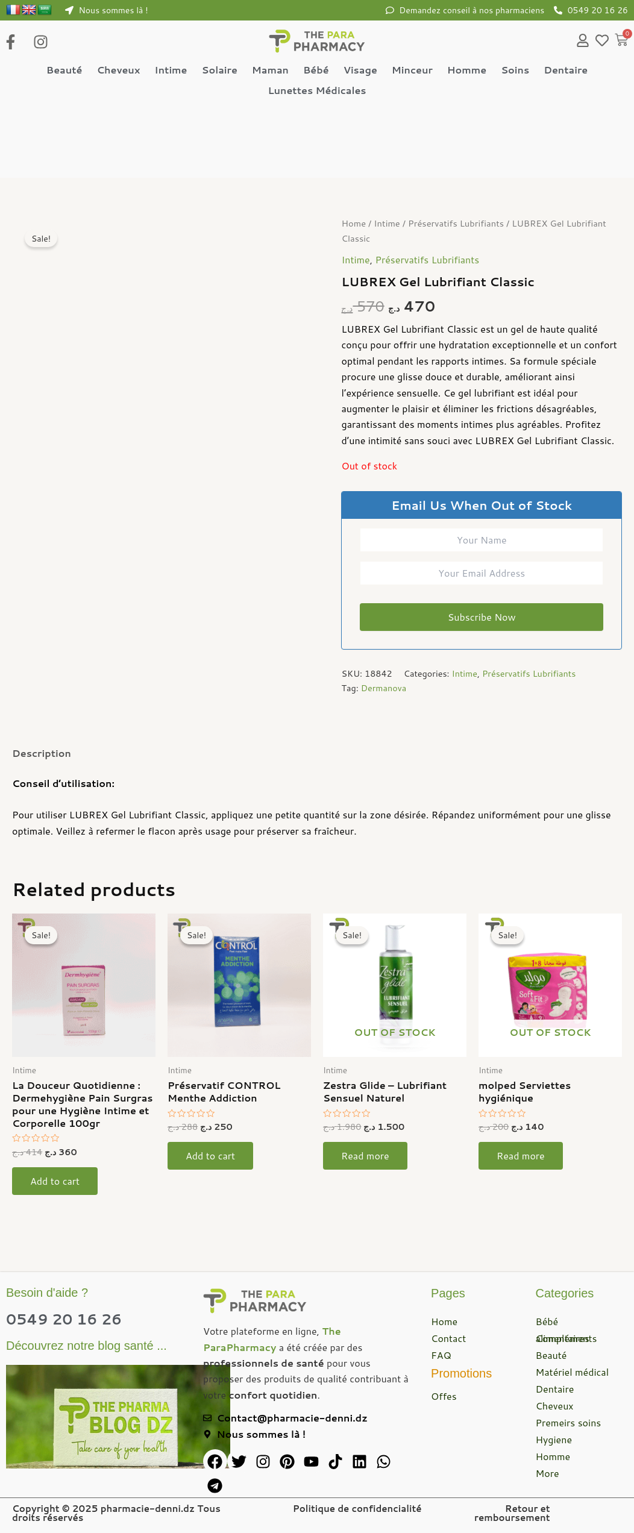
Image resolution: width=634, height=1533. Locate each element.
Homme (466, 70)
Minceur (412, 70)
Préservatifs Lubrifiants (456, 223)
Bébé (316, 70)
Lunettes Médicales (317, 90)
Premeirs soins (568, 1422)
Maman (270, 70)
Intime (170, 70)
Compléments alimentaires (566, 1338)
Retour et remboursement (512, 1513)
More (547, 1473)
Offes (444, 1396)
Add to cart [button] (55, 1181)
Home (353, 223)
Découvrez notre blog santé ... (86, 1345)
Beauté (64, 70)
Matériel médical (572, 1372)
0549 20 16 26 (64, 1319)
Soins (515, 70)
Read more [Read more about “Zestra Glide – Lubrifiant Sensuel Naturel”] (365, 1155)
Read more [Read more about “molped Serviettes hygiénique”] (521, 1155)
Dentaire (566, 70)
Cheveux (118, 70)
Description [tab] (41, 753)
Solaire (219, 70)
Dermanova (384, 688)
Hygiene (554, 1439)
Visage (360, 70)
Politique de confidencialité (357, 1508)
